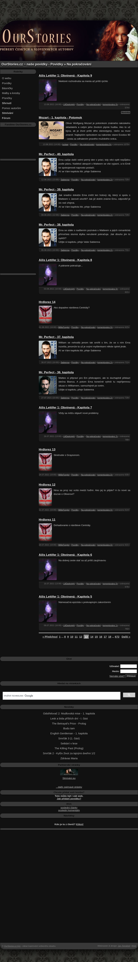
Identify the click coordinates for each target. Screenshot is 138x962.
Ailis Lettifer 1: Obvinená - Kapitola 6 (65, 555)
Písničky (7, 98)
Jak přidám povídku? (69, 798)
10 (71, 636)
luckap (65, 144)
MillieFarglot (63, 327)
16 (100, 636)
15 (96, 636)
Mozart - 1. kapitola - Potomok (60, 117)
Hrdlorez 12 (47, 484)
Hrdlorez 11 (47, 519)
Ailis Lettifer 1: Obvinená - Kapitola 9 (65, 75)
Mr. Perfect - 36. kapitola (56, 372)
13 (86, 636)
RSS (134, 946)
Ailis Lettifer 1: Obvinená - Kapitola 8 (65, 260)
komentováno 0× (110, 104)
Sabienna (65, 180)
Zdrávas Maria (69, 758)
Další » (126, 636)
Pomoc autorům (11, 108)
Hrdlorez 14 (47, 302)
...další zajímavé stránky (69, 787)
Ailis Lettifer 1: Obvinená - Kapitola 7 (65, 407)
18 (109, 636)
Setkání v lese (69, 743)
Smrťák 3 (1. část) (69, 738)
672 (117, 636)
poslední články (69, 807)
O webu (6, 78)
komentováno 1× (110, 625)
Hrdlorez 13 (47, 449)
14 (91, 636)
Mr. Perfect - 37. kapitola (56, 337)
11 (76, 636)
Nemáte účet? (117, 676)
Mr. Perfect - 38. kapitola (56, 224)
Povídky (6, 83)
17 (105, 636)
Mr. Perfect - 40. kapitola (56, 154)
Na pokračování (93, 104)
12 (80, 636)
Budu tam (69, 728)
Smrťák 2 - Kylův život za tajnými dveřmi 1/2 (69, 753)
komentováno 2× (105, 180)
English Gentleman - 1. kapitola (69, 733)
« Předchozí (50, 636)
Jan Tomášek (124, 946)
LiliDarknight (69, 104)
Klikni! (80, 824)
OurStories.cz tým (12, 946)
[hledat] (61, 695)
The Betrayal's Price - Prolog (69, 723)
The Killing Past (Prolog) (69, 748)
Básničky (7, 88)
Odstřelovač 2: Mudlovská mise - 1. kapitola (69, 713)
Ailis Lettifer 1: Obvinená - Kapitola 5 (65, 596)
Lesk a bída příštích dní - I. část (69, 718)
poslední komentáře (69, 810)
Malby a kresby (11, 93)
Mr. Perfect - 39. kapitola (56, 189)
